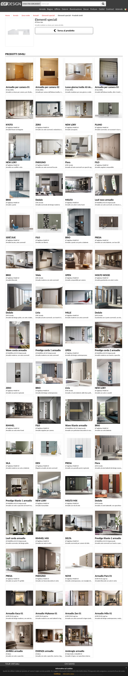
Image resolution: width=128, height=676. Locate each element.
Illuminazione (76, 9)
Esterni (65, 9)
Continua (57, 674)
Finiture (93, 9)
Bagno (50, 9)
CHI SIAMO (70, 663)
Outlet (101, 9)
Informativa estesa (68, 674)
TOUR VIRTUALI (12, 663)
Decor (86, 9)
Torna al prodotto (64, 30)
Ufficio (57, 9)
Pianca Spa (39, 22)
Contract (110, 9)
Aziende (119, 9)
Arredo (42, 9)
